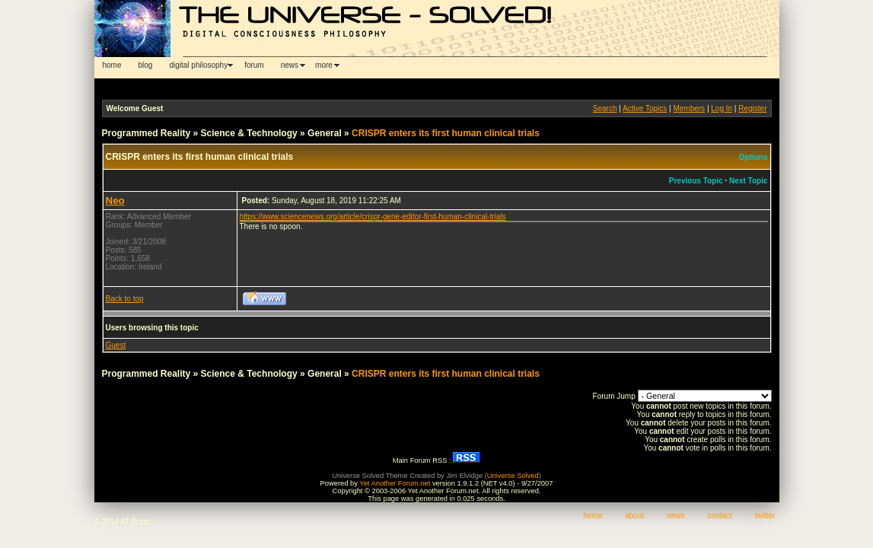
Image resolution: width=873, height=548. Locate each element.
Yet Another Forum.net (394, 483)
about (634, 515)
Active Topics (645, 108)
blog (146, 65)
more (324, 65)
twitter (765, 515)
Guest (116, 345)
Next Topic (748, 181)
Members (689, 108)
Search (605, 108)
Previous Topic (696, 181)
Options (753, 157)
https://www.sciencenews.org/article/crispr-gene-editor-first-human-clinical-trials (373, 216)
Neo (115, 200)
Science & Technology (249, 133)
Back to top (125, 299)
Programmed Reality (146, 133)
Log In (721, 108)
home (112, 65)
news (289, 65)
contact (720, 515)
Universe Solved (513, 476)
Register (752, 108)
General (324, 133)
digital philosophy (198, 65)
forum (254, 65)
